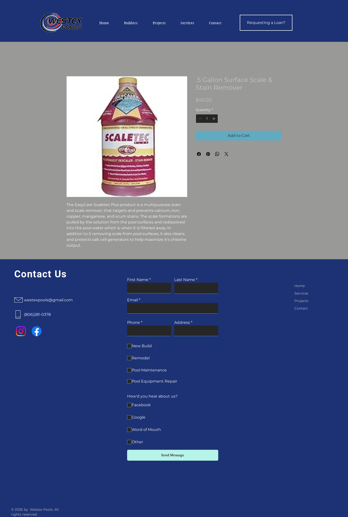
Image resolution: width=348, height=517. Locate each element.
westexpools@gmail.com (48, 300)
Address (182, 323)
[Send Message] (172, 455)
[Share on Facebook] (199, 154)
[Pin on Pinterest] (208, 154)
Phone (133, 323)
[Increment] (214, 118)
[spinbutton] (207, 118)
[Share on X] (226, 154)
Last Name (184, 280)
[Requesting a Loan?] (266, 23)
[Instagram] (21, 331)
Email (132, 300)
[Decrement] (199, 118)
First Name (137, 280)
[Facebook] (36, 331)
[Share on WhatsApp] (217, 154)
